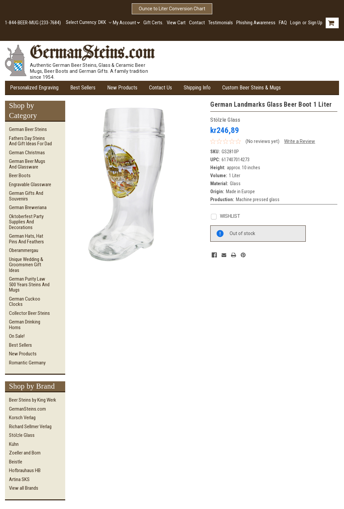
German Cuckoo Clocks (24, 302)
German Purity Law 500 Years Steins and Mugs (29, 284)
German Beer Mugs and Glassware (27, 164)
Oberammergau (23, 250)
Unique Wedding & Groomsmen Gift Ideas (26, 264)
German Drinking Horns (24, 324)
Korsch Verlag (22, 418)
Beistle (15, 462)
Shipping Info (197, 87)
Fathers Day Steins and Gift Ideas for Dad (30, 141)
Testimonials (220, 23)
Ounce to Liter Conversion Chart (172, 8)
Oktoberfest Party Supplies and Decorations (26, 221)
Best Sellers (82, 87)
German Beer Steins (28, 129)
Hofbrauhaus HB (25, 470)
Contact (197, 23)
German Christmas (27, 153)
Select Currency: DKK (88, 22)
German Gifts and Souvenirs (26, 196)
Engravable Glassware (30, 185)
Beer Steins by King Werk (32, 400)
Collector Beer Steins (29, 313)
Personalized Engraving (34, 87)
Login (295, 23)
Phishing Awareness (255, 23)
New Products (122, 87)
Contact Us (160, 87)
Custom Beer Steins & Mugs (251, 87)
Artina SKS (19, 479)
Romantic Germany (27, 363)
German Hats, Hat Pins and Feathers (26, 239)
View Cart (176, 23)
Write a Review (299, 141)
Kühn (14, 444)
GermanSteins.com (27, 409)
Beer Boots (20, 176)
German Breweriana (28, 207)
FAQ (283, 23)
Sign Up (315, 23)
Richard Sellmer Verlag (30, 427)
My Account (126, 23)
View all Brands (23, 488)
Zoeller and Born (25, 453)
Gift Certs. (153, 23)
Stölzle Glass (22, 435)
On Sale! (17, 336)
